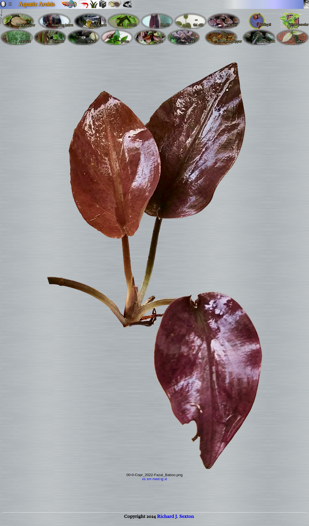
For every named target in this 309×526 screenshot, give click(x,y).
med (155, 479)
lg (162, 479)
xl (165, 479)
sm (149, 479)
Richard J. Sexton (175, 519)
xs (144, 479)
